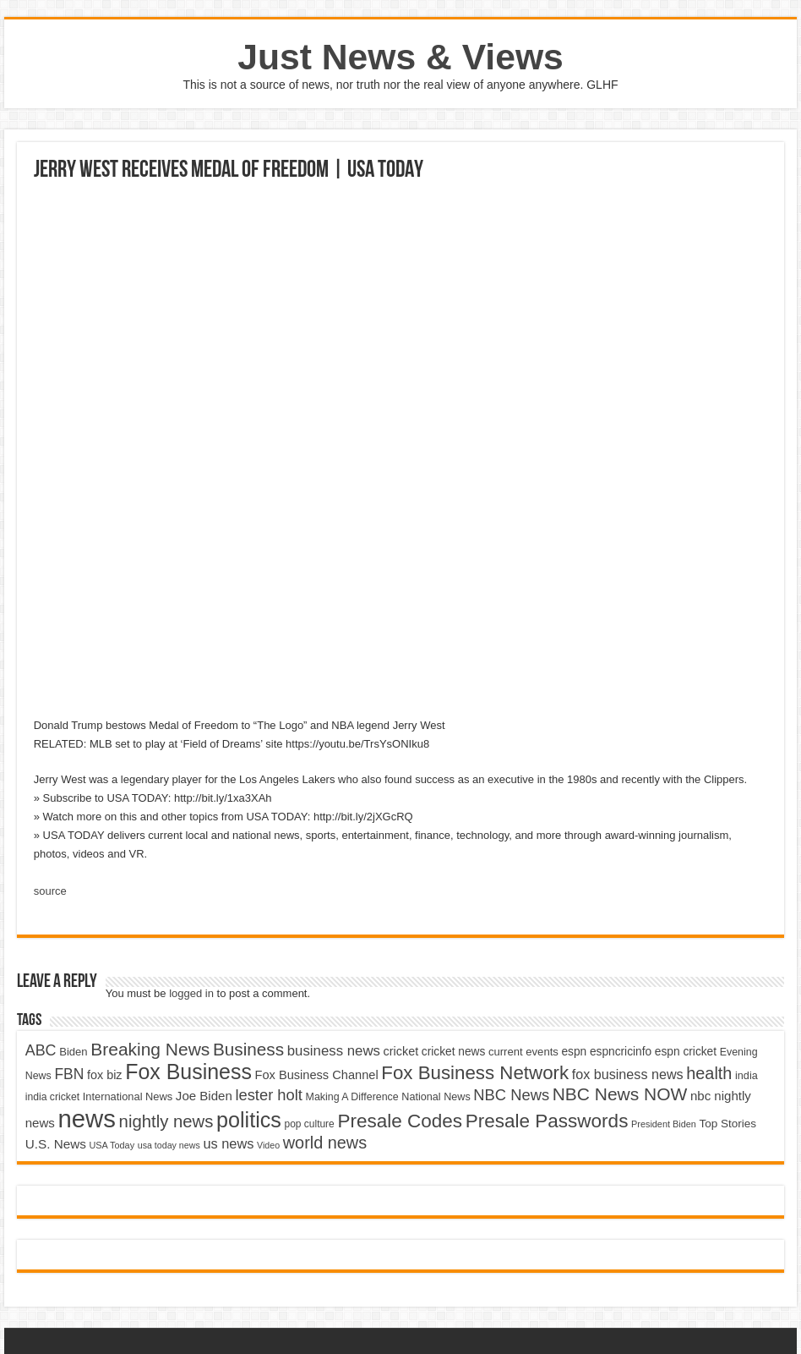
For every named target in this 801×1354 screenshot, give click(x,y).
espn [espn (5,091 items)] (573, 1051)
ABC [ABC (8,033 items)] (41, 1050)
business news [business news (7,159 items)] (333, 1051)
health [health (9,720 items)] (709, 1073)
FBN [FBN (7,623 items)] (69, 1074)
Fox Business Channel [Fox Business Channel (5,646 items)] (316, 1075)
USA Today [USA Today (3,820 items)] (111, 1145)
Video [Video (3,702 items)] (268, 1145)
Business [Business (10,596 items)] (248, 1049)
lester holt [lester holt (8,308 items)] (268, 1095)
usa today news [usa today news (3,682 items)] (169, 1145)
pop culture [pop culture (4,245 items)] (310, 1124)
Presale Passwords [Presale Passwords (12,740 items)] (547, 1121)
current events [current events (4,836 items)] (523, 1051)
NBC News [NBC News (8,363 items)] (511, 1095)
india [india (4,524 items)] (746, 1076)
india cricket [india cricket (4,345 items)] (52, 1097)
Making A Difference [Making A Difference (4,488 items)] (352, 1097)
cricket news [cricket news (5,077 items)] (454, 1051)
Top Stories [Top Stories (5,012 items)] (727, 1123)
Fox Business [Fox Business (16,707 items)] (188, 1071)
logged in (191, 993)
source (50, 891)
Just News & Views (400, 56)
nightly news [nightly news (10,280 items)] (166, 1121)
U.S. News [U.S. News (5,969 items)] (55, 1144)
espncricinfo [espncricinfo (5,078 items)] (620, 1051)
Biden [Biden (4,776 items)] (73, 1051)
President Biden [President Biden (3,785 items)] (663, 1124)
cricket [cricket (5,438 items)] (401, 1051)
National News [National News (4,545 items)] (435, 1097)
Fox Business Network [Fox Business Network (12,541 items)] (475, 1072)
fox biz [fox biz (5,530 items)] (105, 1075)
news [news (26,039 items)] (87, 1118)
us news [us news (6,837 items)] (228, 1143)
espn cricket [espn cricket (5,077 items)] (686, 1051)
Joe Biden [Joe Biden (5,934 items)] (204, 1095)
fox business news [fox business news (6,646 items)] (628, 1074)
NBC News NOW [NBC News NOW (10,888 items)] (620, 1094)
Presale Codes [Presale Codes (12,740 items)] (399, 1121)
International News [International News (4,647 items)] (128, 1096)
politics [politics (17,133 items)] (248, 1120)
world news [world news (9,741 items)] (325, 1142)
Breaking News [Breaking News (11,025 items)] (150, 1049)
